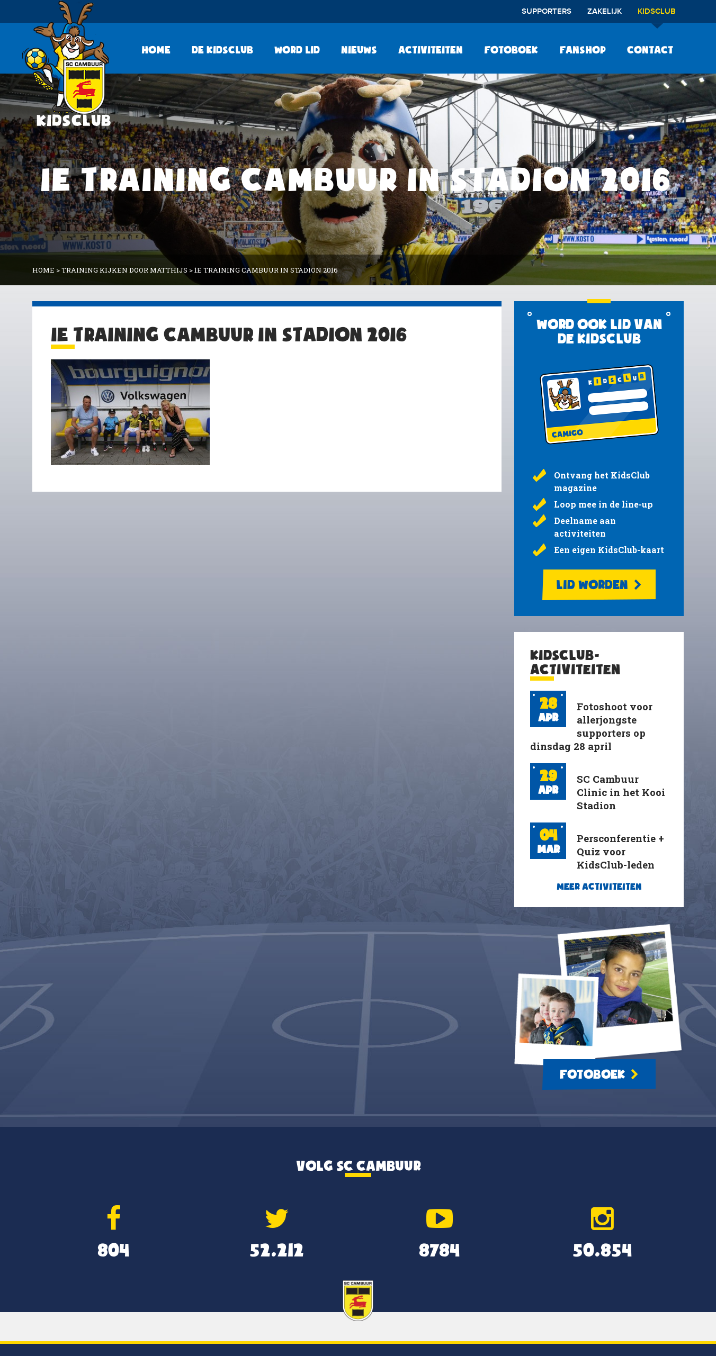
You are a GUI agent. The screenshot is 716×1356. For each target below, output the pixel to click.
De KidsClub (222, 49)
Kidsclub (657, 15)
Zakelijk (604, 11)
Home (156, 49)
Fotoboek (511, 49)
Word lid (297, 49)
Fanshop (582, 49)
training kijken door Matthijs (124, 270)
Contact (650, 49)
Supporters (546, 11)
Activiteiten (430, 49)
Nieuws (359, 49)
